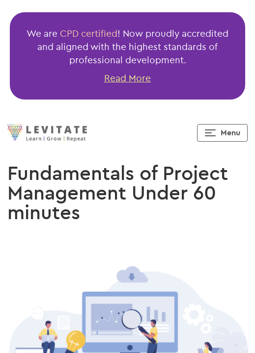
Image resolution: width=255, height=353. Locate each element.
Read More (127, 78)
